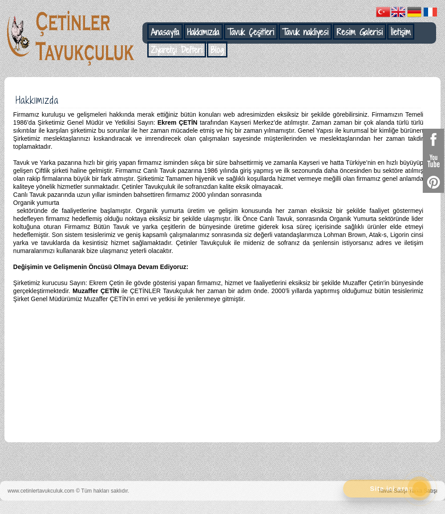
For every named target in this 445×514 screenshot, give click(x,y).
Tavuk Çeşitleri (250, 32)
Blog (217, 50)
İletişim (401, 32)
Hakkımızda (203, 32)
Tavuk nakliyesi (305, 32)
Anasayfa (165, 32)
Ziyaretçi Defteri (176, 50)
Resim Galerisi (359, 32)
